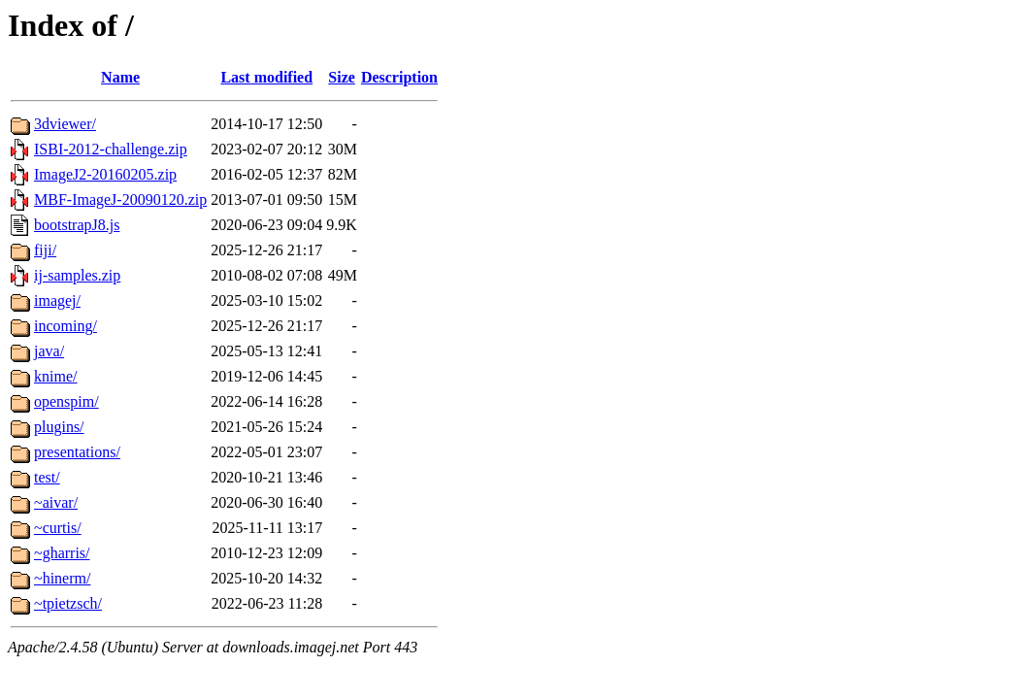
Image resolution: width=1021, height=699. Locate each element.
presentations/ (77, 452)
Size (341, 77)
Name (120, 77)
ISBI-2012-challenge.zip (110, 149)
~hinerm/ (62, 578)
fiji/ (45, 250)
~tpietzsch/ (68, 603)
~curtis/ (58, 527)
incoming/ (65, 325)
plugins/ (59, 426)
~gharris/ (62, 553)
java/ (49, 351)
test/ (47, 477)
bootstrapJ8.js (76, 224)
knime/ (55, 376)
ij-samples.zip (77, 275)
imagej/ (57, 300)
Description (399, 77)
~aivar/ (56, 502)
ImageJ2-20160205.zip (105, 174)
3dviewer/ (65, 124)
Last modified (266, 77)
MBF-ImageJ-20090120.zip (120, 199)
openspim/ (66, 401)
